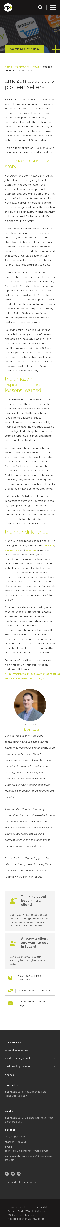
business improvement (18, 1066)
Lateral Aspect (36, 1219)
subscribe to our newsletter (23, 1182)
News (36, 66)
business (48, 545)
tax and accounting (16, 1050)
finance (9, 1075)
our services (13, 1042)
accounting (12, 550)
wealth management (17, 1058)
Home (8, 66)
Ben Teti (31, 729)
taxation (31, 550)
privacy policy (15, 1207)
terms (30, 1207)
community (22, 66)
